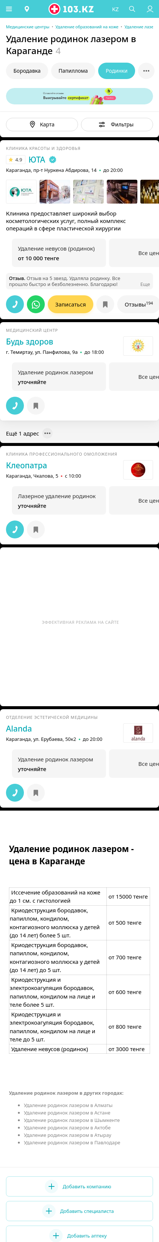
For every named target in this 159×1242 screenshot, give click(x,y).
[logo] (72, 9)
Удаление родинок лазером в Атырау (67, 1135)
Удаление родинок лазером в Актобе (67, 1127)
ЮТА (36, 159)
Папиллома (73, 70)
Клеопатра (26, 465)
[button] (9, 9)
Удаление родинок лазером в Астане (67, 1112)
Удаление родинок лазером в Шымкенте (72, 1120)
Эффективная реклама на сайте (80, 622)
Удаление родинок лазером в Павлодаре (72, 1142)
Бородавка (27, 70)
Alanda (19, 728)
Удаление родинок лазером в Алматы (68, 1105)
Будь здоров (29, 341)
